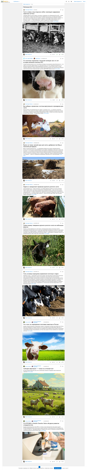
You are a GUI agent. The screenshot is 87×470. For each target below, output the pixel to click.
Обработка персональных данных (7, 460)
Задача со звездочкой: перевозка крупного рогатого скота (41, 187)
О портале (3, 464)
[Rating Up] (59, 54)
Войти (84, 1)
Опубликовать (16, 1)
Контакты (3, 465)
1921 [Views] (53, 317)
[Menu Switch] (7, 469)
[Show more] (7, 25)
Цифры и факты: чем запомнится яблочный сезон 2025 (79, 186)
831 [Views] (54, 100)
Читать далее (55, 21)
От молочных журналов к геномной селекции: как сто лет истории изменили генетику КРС (41, 61)
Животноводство (26, 4)
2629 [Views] (53, 138)
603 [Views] (53, 180)
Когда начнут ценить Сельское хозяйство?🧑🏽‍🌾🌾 (79, 199)
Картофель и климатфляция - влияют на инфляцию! (79, 224)
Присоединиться (58, 468)
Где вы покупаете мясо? (77, 26)
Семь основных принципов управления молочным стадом (41, 274)
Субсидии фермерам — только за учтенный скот (38, 368)
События (3, 9)
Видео (2, 8)
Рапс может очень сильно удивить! (79, 192)
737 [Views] (53, 54)
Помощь (2, 466)
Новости (3, 6)
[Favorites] (61, 10)
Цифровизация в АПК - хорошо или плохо (79, 128)
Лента (2, 4)
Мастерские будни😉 (77, 101)
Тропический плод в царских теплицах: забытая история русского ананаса (79, 48)
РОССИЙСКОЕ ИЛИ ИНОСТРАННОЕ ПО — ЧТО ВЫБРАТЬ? (79, 113)
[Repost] (51, 54)
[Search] (66, 1)
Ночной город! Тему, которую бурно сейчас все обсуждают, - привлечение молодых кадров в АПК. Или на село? (79, 218)
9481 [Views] (53, 461)
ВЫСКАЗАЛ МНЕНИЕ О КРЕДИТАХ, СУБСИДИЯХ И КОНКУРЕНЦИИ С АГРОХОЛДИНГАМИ (79, 206)
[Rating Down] (63, 54)
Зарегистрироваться (78, 1)
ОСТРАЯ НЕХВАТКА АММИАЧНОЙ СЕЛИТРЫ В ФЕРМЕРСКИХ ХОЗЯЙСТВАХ (79, 106)
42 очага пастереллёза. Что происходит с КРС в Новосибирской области (79, 65)
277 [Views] (53, 267)
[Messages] (69, 1)
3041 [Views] (53, 219)
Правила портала (4, 463)
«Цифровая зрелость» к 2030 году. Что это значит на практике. (79, 153)
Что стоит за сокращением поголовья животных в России (40, 324)
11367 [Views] (53, 362)
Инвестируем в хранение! (78, 59)
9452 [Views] (53, 416)
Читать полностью (76, 10)
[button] (69, 1)
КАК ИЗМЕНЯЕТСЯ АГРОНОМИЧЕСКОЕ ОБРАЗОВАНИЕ (79, 11)
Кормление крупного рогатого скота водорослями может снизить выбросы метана (79, 211)
